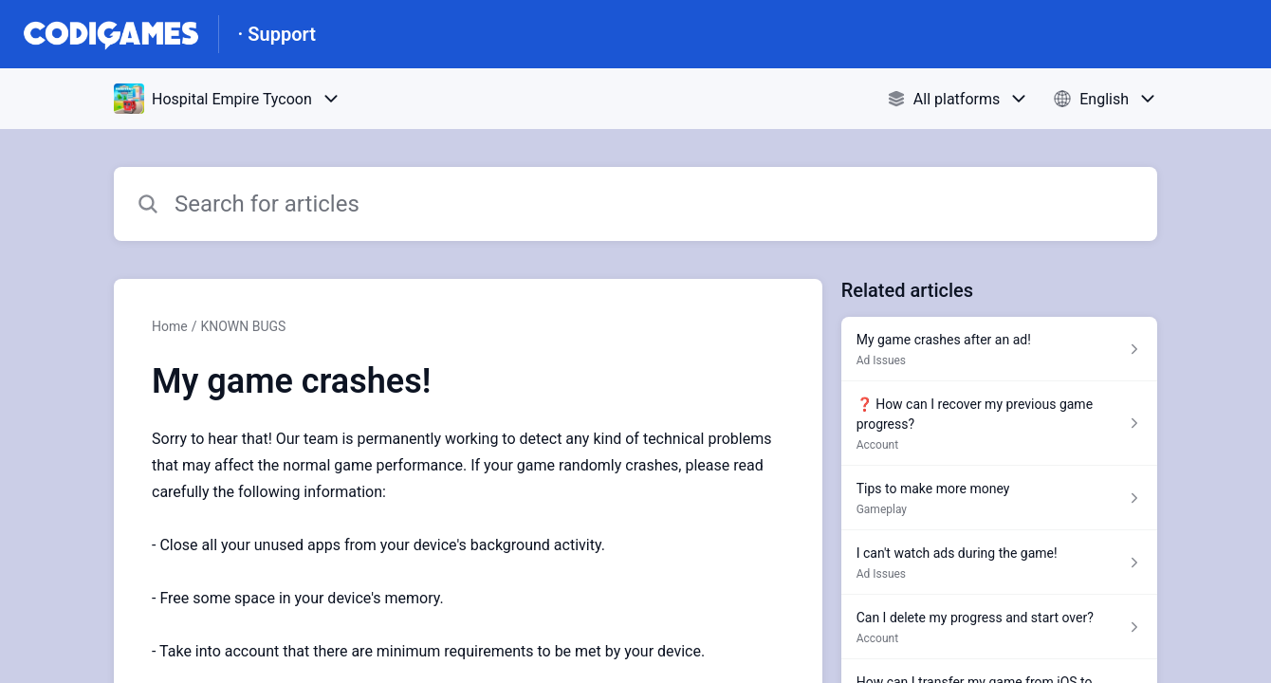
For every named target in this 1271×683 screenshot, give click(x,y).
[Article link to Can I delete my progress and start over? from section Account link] (999, 627)
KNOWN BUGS (243, 326)
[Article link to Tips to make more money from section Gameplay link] (999, 498)
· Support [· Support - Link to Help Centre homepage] (277, 34)
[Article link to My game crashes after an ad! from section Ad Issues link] (999, 349)
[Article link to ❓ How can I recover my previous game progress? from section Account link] (999, 423)
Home (170, 326)
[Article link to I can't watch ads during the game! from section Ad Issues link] (999, 562)
